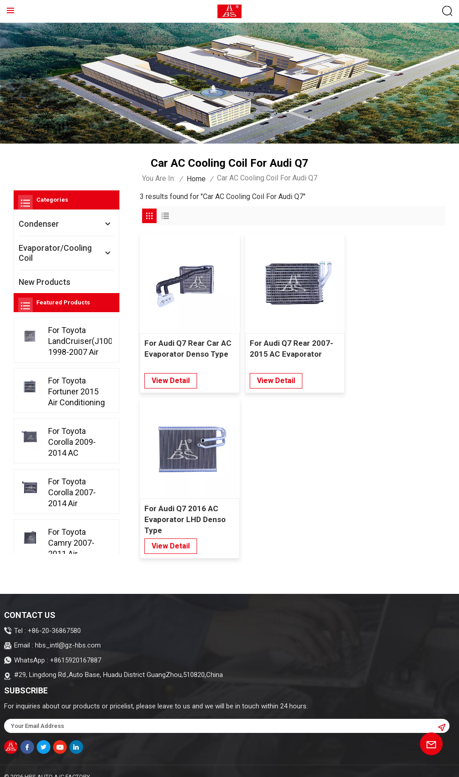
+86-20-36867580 (54, 610)
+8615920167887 (75, 639)
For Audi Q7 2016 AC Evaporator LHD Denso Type (392, 352)
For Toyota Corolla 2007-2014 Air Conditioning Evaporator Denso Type (72, 510)
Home (196, 178)
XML (72, 765)
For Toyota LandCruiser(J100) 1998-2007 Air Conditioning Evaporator (80, 359)
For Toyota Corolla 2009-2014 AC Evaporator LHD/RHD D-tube (72, 459)
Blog (19, 765)
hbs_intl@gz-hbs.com (68, 624)
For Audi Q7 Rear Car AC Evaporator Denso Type (188, 347)
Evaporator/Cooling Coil (55, 253)
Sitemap (46, 765)
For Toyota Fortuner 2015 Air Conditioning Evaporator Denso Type (76, 409)
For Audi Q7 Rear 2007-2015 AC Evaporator (289, 347)
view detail (171, 379)
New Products (44, 282)
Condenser (39, 224)
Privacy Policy (106, 765)
